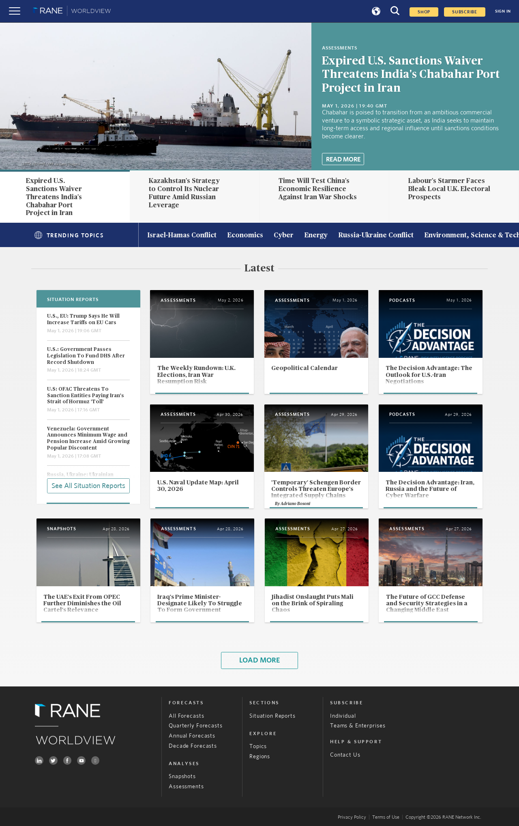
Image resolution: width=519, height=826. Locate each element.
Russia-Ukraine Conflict (376, 235)
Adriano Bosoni (295, 504)
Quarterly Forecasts (195, 726)
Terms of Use (385, 817)
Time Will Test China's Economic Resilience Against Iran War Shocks (318, 189)
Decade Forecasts (193, 746)
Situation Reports (272, 716)
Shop (424, 12)
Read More (343, 159)
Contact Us (345, 755)
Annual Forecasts (192, 736)
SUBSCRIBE (464, 12)
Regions (259, 756)
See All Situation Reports (88, 486)
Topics (258, 746)
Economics (245, 235)
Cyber (284, 235)
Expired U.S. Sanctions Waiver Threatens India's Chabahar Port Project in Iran (411, 75)
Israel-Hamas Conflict (182, 235)
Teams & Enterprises (357, 726)
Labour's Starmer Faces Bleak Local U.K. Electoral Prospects (449, 189)
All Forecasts (186, 716)
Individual (343, 716)
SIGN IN (503, 11)
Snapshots (182, 776)
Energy (316, 235)
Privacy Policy (352, 817)
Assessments (186, 786)
